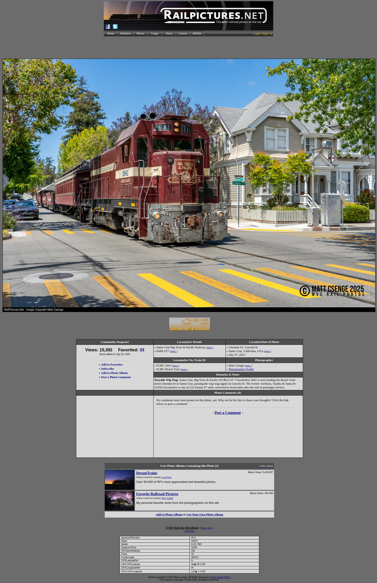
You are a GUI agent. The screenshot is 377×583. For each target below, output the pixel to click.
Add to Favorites (112, 364)
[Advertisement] (188, 47)
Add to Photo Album (114, 373)
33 (142, 350)
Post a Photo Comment (116, 377)
